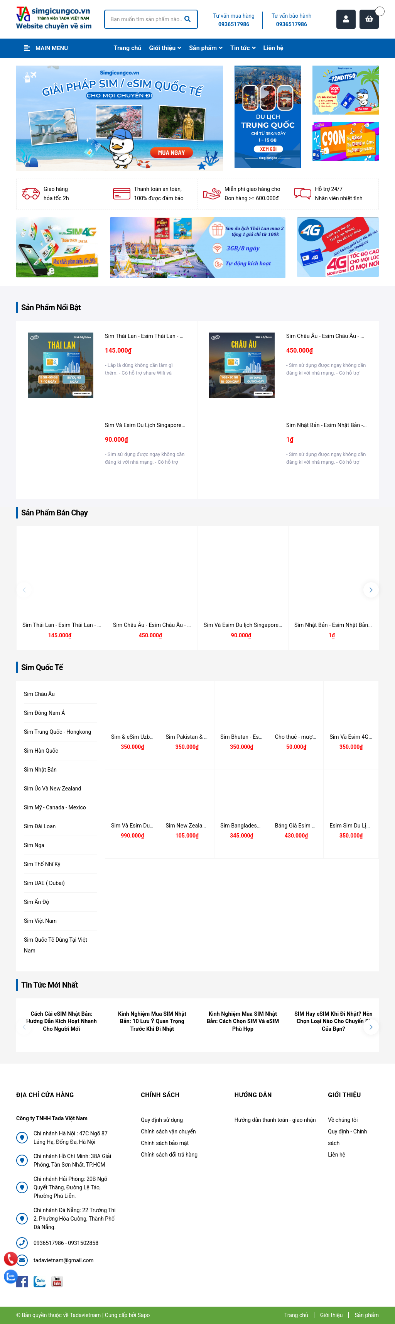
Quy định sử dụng (162, 1120)
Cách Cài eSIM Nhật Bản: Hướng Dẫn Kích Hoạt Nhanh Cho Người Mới (61, 1021)
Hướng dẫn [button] (253, 1095)
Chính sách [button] (160, 1095)
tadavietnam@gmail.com (64, 1260)
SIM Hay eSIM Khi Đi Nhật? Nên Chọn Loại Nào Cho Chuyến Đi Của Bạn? (333, 1021)
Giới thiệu (331, 1315)
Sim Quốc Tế (42, 667)
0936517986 (233, 24)
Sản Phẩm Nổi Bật (51, 307)
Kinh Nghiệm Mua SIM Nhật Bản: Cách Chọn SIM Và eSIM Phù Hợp (243, 1021)
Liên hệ (336, 1155)
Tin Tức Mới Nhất (49, 985)
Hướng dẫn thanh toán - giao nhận (275, 1120)
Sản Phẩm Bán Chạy (54, 512)
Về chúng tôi (343, 1120)
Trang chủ (296, 1315)
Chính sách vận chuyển (168, 1131)
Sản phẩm (366, 1315)
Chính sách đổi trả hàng (169, 1155)
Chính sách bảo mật (165, 1143)
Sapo (144, 1315)
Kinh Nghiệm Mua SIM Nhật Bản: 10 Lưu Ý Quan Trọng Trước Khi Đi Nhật (152, 1021)
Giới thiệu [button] (344, 1095)
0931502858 (83, 1243)
